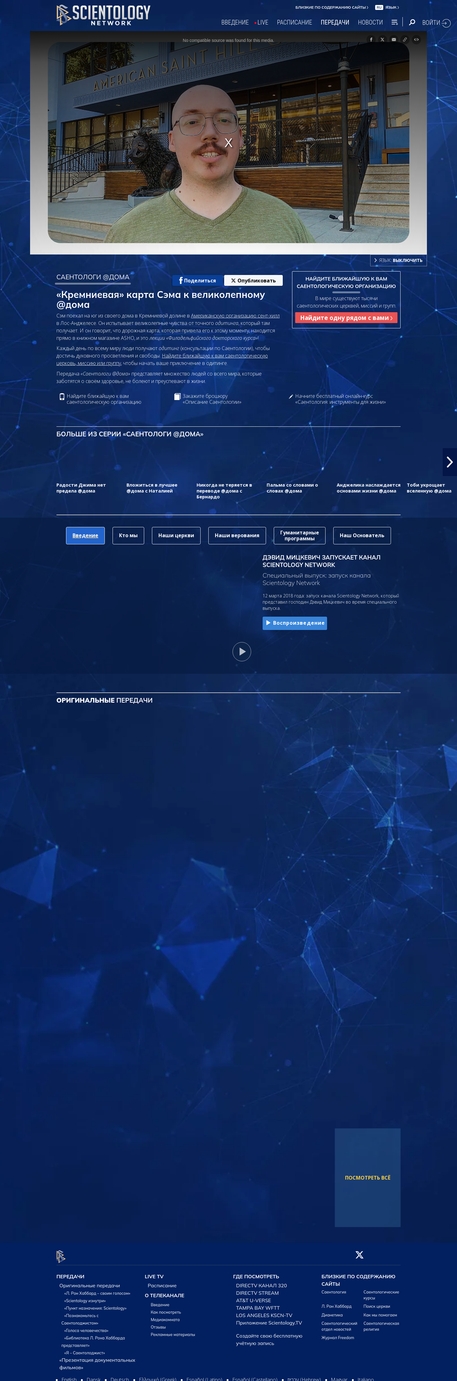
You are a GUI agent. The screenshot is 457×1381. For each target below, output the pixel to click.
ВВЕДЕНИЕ (235, 22)
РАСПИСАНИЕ (294, 22)
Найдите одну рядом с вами (346, 317)
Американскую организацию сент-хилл (235, 315)
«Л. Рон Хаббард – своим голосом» (97, 1289)
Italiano (365, 1376)
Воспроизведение (294, 623)
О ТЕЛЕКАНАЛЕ (164, 1292)
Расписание (162, 1282)
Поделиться (197, 280)
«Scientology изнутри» (85, 1296)
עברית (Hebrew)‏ (304, 1376)
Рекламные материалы (173, 1330)
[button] (450, 462)
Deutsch (119, 1376)
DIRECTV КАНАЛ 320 (261, 1282)
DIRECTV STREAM (257, 1289)
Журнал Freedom (338, 1334)
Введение (160, 1300)
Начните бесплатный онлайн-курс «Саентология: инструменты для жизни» (340, 399)
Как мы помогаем (380, 1311)
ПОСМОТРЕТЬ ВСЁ (367, 1177)
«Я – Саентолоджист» (84, 1349)
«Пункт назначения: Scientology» (95, 1304)
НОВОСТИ (370, 22)
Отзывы (158, 1323)
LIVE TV (154, 1273)
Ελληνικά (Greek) (157, 1376)
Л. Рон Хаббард (337, 1302)
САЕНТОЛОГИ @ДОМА (93, 277)
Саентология (334, 1288)
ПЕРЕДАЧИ (335, 22)
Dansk (93, 1376)
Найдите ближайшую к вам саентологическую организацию (104, 399)
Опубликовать (253, 280)
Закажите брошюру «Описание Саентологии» (212, 399)
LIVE (263, 22)
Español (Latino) (204, 1376)
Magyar (339, 1376)
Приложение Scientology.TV (269, 1319)
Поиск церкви (377, 1302)
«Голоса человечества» (86, 1326)
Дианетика (332, 1311)
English (69, 1376)
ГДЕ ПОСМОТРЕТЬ (256, 1273)
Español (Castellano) (254, 1376)
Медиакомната (165, 1315)
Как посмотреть (166, 1308)
